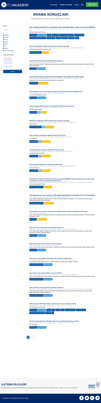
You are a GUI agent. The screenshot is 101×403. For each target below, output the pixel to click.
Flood (48, 310)
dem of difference (80, 310)
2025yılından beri (8, 61)
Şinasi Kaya (33, 68)
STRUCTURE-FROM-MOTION (37, 312)
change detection (70, 310)
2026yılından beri (8, 60)
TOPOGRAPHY (49, 312)
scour (62, 310)
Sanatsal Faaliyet (9, 50)
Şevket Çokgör (33, 83)
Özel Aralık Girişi (8, 66)
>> (34, 337)
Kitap (6, 41)
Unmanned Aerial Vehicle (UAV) (37, 38)
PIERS (77, 38)
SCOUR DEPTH (51, 38)
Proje (6, 39)
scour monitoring (79, 35)
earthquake (55, 35)
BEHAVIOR (71, 38)
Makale (7, 35)
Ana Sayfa (53, 4)
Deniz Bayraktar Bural (35, 52)
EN (82, 4)
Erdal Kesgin (33, 97)
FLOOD (58, 38)
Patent (6, 37)
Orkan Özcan (33, 35)
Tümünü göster (7, 58)
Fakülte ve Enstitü (66, 4)
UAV (53, 310)
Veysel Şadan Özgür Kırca (36, 187)
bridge (48, 35)
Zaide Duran (33, 235)
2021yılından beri (8, 63)
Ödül (6, 44)
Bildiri (6, 48)
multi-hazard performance (66, 35)
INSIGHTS (64, 38)
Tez (6, 46)
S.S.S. (77, 4)
